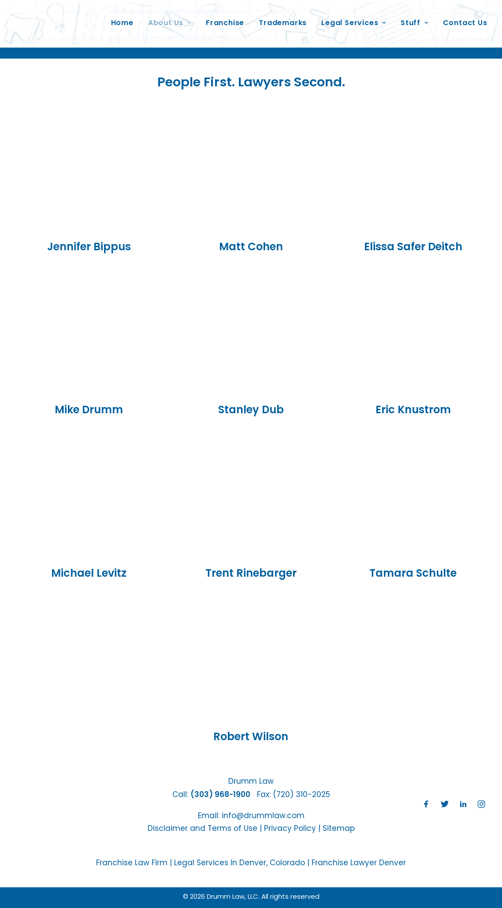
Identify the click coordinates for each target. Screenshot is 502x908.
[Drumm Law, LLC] (57, 19)
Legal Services (352, 19)
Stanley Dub (251, 409)
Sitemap (339, 828)
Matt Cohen (251, 246)
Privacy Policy (290, 828)
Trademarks (282, 19)
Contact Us (464, 19)
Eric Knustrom (413, 409)
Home (121, 19)
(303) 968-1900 (220, 794)
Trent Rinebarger (251, 573)
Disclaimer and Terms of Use (202, 828)
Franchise (224, 19)
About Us (168, 19)
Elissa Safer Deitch (413, 246)
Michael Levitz (88, 573)
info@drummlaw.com (263, 815)
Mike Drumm (89, 409)
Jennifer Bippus (89, 246)
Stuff (413, 19)
